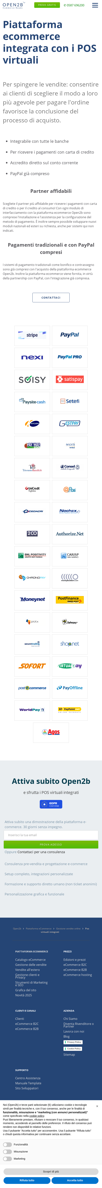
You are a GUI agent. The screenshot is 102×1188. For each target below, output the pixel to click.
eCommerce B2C (75, 965)
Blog (66, 1036)
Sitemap (69, 1055)
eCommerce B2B (75, 970)
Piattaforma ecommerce (31, 951)
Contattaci (51, 297)
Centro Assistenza (27, 1078)
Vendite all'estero (27, 970)
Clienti (19, 1019)
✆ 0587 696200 (74, 5)
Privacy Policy (74, 1042)
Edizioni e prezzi (74, 960)
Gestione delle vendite (31, 965)
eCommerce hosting (77, 975)
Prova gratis (47, 5)
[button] (97, 1106)
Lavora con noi (73, 1031)
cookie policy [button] (36, 1115)
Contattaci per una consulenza (41, 852)
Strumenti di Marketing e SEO (31, 983)
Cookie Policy (74, 1048)
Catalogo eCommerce (30, 960)
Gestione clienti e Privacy (27, 976)
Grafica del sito (25, 990)
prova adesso (51, 844)
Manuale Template (28, 1083)
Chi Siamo (70, 1019)
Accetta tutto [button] (75, 1180)
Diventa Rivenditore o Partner (78, 1025)
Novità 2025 (23, 995)
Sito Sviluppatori (26, 1088)
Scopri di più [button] (51, 1171)
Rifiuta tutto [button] (27, 1180)
